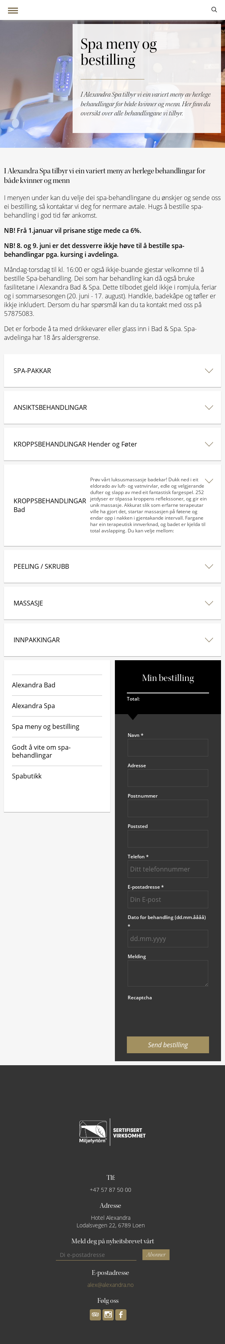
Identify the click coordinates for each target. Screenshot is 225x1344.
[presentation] (168, 1016)
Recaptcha (140, 997)
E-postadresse (146, 886)
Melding (137, 956)
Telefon (138, 856)
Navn (136, 735)
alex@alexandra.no (110, 1284)
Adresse (137, 765)
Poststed (138, 826)
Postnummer (143, 795)
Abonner (156, 1255)
